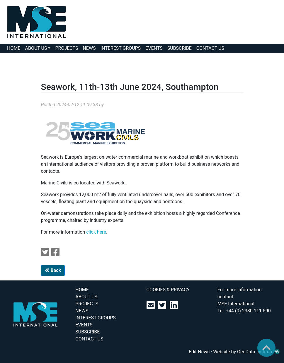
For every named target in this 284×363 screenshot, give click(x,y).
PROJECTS (66, 48)
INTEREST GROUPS (121, 48)
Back (53, 270)
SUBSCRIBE (179, 48)
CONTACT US (210, 48)
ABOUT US (36, 48)
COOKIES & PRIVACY (168, 289)
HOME (13, 48)
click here (96, 232)
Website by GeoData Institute (246, 352)
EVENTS (153, 48)
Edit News (199, 352)
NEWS (89, 48)
